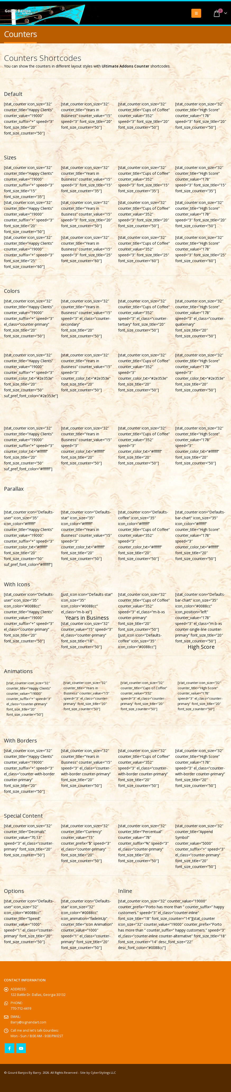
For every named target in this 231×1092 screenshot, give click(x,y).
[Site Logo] (18, 12)
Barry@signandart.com (28, 1022)
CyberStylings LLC (103, 1073)
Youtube (21, 1048)
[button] (196, 13)
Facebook (9, 1048)
